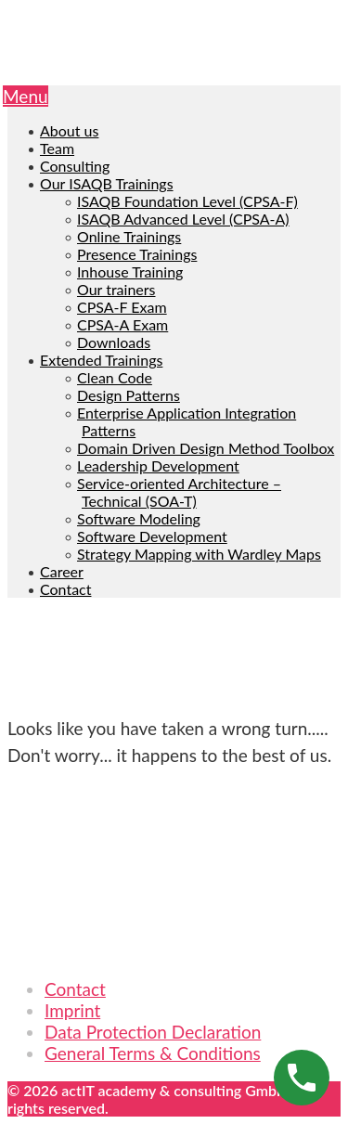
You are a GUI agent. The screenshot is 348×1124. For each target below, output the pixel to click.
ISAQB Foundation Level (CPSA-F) (187, 201)
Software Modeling (138, 518)
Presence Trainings (137, 254)
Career (62, 571)
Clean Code (114, 377)
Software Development (152, 536)
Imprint (72, 1010)
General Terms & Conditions (153, 1053)
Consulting (75, 165)
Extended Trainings (101, 359)
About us (69, 130)
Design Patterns (128, 395)
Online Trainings (129, 236)
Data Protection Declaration (153, 1031)
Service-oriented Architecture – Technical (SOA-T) (179, 492)
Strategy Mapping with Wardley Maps (199, 553)
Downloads (113, 342)
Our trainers (116, 289)
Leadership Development (158, 465)
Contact (65, 589)
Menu (25, 96)
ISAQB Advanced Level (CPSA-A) (183, 218)
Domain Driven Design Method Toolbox (205, 448)
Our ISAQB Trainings (107, 183)
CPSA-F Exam (122, 307)
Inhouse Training (130, 271)
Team (57, 148)
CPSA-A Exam (122, 324)
